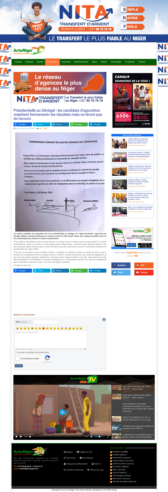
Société (40, 61)
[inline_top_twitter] (42, 124)
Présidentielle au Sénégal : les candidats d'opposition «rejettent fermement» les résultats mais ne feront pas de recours (57, 114)
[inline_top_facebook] (22, 124)
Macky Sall (78, 236)
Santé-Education (81, 61)
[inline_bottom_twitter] (42, 271)
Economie (66, 61)
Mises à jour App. (96, 470)
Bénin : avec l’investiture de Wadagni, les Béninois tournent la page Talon (140, 208)
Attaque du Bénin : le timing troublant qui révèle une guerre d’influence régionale (138, 182)
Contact (141, 61)
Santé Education (118, 464)
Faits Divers (116, 478)
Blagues (68, 452)
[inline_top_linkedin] (60, 124)
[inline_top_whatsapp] (79, 124)
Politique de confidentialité (75, 464)
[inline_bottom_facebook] (22, 271)
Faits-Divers (70, 458)
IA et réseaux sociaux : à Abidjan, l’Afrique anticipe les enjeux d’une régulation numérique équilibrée (139, 154)
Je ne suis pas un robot (30, 359)
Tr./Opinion (130, 61)
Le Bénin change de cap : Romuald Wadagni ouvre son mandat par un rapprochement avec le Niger (140, 168)
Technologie (115, 61)
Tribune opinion (118, 461)
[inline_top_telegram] (97, 124)
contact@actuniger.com (28, 469)
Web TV (96, 464)
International (52, 61)
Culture (104, 61)
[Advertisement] (59, 293)
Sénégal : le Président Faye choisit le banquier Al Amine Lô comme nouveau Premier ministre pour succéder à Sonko (140, 196)
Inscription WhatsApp (73, 470)
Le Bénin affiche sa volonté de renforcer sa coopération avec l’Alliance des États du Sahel (138, 141)
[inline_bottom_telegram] (97, 271)
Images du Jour (84, 452)
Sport (94, 61)
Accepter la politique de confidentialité (33, 352)
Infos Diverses (86, 458)
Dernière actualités (119, 481)
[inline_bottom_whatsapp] (79, 271)
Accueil (18, 61)
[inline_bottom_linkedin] (60, 271)
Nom (21, 322)
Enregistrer (19, 365)
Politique (29, 61)
